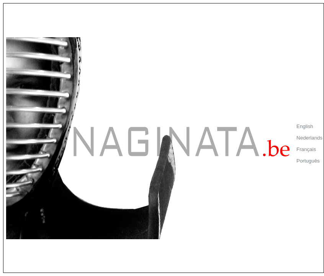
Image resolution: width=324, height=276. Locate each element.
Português (308, 161)
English (304, 126)
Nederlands (309, 138)
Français (306, 149)
